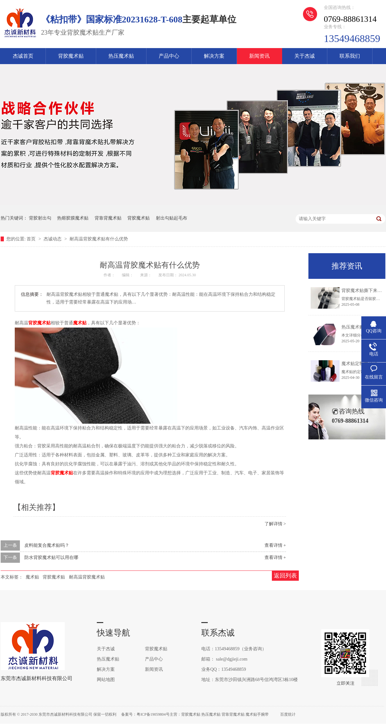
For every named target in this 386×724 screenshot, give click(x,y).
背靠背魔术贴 (108, 218)
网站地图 (106, 679)
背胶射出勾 (40, 218)
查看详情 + (275, 545)
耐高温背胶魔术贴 (87, 577)
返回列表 (285, 575)
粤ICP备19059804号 (153, 714)
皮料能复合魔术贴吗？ (46, 545)
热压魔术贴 (121, 56)
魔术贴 (80, 322)
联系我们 (350, 56)
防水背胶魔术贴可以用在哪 (51, 557)
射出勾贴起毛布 (171, 218)
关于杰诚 (304, 56)
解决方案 (214, 56)
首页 (32, 239)
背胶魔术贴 (71, 56)
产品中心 (169, 56)
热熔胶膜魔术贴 (72, 218)
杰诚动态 (53, 239)
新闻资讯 (259, 56)
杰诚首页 (23, 56)
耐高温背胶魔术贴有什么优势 (99, 239)
